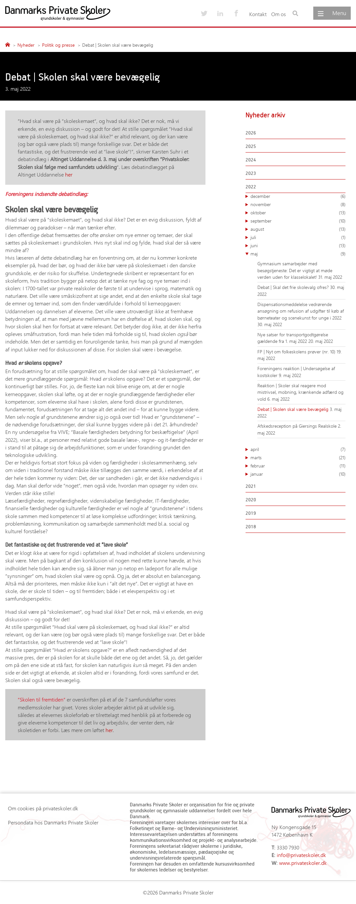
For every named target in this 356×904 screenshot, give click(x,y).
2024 (251, 159)
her (109, 729)
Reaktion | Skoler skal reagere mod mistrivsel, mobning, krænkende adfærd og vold (300, 392)
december (297, 196)
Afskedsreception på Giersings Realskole (297, 426)
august (297, 229)
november (297, 204)
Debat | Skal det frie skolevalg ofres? (293, 287)
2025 (251, 146)
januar (297, 474)
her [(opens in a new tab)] (68, 174)
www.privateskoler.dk (303, 862)
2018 (251, 526)
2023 (251, 173)
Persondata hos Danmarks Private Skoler (53, 822)
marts (297, 457)
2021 (251, 486)
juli (297, 237)
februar (297, 466)
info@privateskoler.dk (301, 854)
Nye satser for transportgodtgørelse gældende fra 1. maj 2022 (292, 337)
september (297, 221)
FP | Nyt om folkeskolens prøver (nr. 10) (297, 351)
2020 (251, 499)
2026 (251, 133)
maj (297, 253)
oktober (297, 212)
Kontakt (258, 14)
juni (297, 245)
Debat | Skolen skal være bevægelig (293, 409)
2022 (251, 186)
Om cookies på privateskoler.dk (43, 808)
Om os (278, 14)
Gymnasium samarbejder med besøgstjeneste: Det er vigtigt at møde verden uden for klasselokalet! (294, 270)
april (297, 449)
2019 (251, 513)
